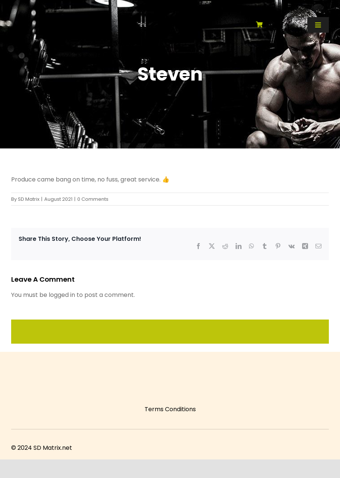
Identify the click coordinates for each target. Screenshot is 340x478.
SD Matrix (28, 199)
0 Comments (93, 199)
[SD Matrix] (60, 10)
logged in (62, 295)
